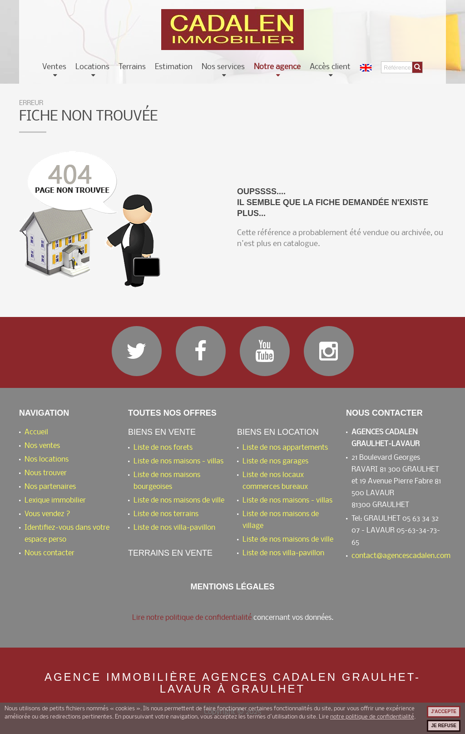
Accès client (330, 67)
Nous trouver (46, 473)
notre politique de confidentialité (372, 717)
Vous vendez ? (47, 514)
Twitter (137, 351)
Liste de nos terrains (166, 514)
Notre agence (277, 67)
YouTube (265, 351)
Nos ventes (42, 446)
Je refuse (443, 725)
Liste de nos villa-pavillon (174, 528)
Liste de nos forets (163, 448)
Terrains (132, 67)
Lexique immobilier (55, 500)
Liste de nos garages (275, 461)
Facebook (201, 351)
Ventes (54, 67)
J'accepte (443, 711)
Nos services (223, 67)
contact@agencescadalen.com (400, 556)
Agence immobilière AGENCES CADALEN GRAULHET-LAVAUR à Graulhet (232, 683)
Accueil (36, 432)
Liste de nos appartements (285, 448)
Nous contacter (49, 553)
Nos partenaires (50, 487)
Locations (92, 67)
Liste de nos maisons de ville (179, 500)
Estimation (174, 67)
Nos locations (47, 459)
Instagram (329, 351)
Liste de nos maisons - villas (178, 461)
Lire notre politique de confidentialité (192, 618)
